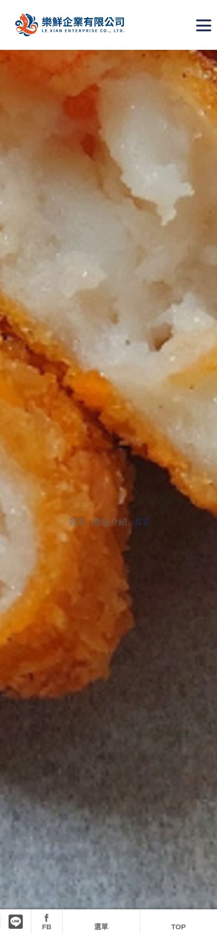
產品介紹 (111, 522)
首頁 (79, 522)
